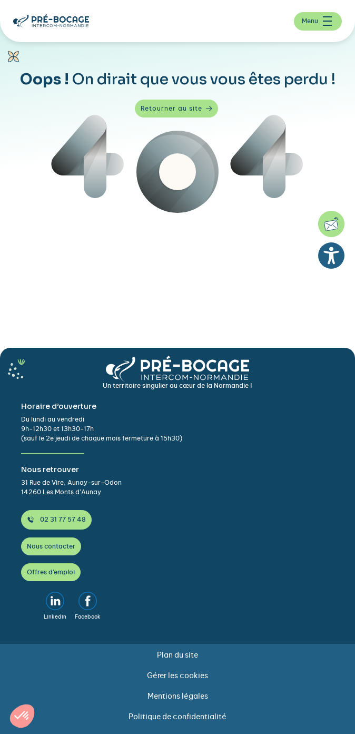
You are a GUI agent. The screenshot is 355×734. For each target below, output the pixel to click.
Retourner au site (176, 108)
